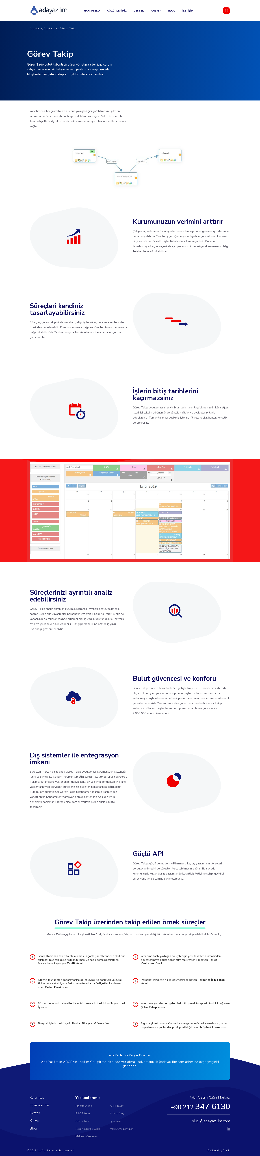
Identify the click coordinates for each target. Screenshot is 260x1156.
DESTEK (139, 10)
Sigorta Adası (83, 1106)
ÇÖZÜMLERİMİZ (117, 10)
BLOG (171, 10)
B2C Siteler (82, 1113)
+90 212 (200, 1107)
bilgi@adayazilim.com (211, 1121)
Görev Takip (68, 28)
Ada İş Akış (117, 1113)
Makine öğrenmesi (86, 1136)
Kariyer (35, 1121)
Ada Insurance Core (87, 1129)
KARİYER (156, 10)
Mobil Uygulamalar (121, 1129)
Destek (35, 1113)
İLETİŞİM (187, 10)
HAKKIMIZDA (92, 10)
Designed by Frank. (218, 1150)
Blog (33, 1128)
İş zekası (115, 1121)
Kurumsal (37, 1097)
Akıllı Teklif (116, 1106)
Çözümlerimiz (51, 28)
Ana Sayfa (36, 28)
